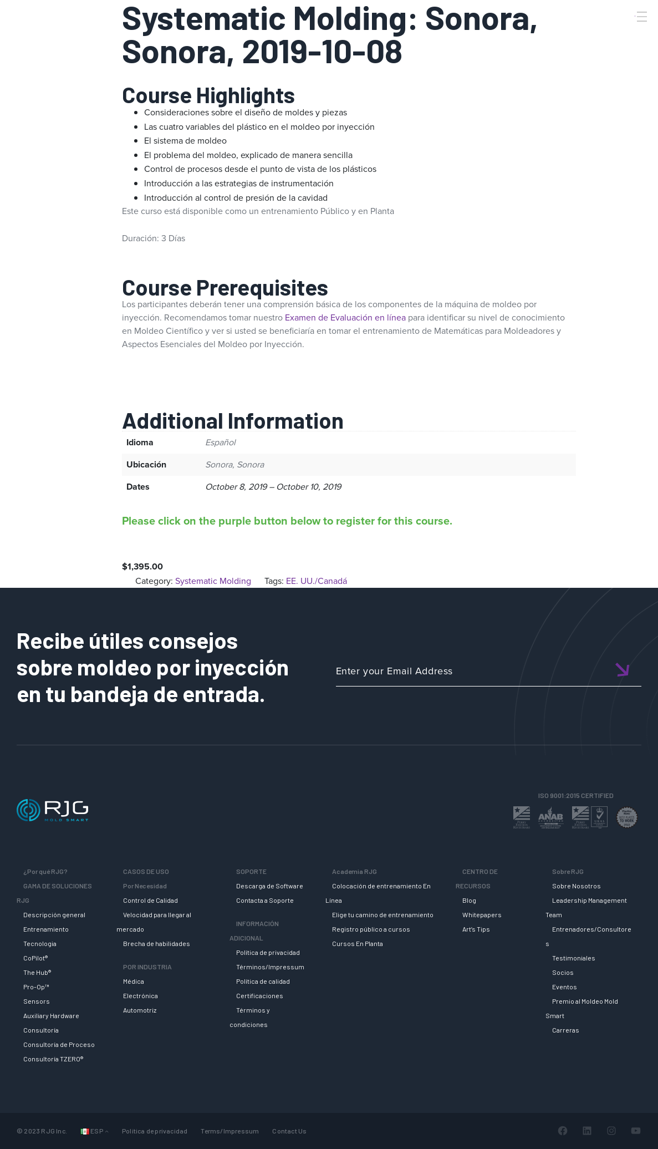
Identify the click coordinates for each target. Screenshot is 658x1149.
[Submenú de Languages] (107, 1131)
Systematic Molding (213, 580)
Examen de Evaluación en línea (345, 317)
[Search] (626, 35)
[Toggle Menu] (641, 17)
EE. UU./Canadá (316, 580)
